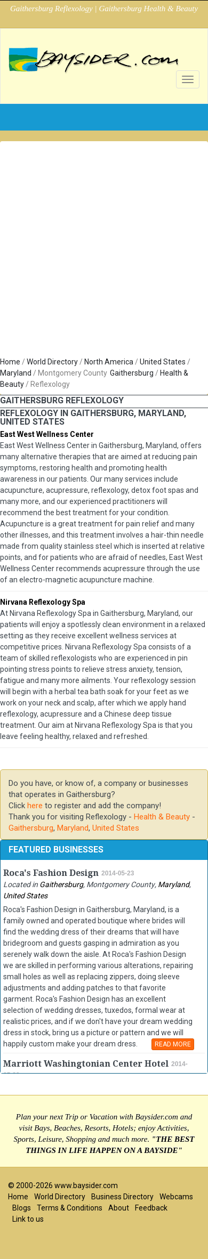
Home (10, 362)
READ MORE (173, 1044)
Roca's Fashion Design (51, 873)
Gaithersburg (132, 373)
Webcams (176, 1196)
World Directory (52, 362)
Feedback (151, 1208)
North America (108, 362)
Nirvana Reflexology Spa (42, 602)
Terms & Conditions (69, 1208)
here (35, 805)
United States (163, 362)
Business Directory (122, 1196)
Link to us (28, 1219)
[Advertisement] (100, 251)
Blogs (21, 1208)
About (118, 1208)
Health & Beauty (162, 817)
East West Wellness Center (47, 434)
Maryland (15, 373)
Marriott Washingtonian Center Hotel (86, 1064)
